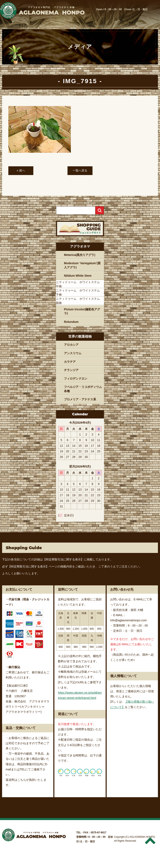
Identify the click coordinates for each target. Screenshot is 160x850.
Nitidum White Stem (77, 275)
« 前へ (21, 170)
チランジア (71, 370)
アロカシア (71, 344)
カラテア (70, 361)
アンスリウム (72, 353)
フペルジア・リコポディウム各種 (83, 389)
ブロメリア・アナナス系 (80, 399)
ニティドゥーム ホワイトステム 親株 (79, 301)
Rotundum (71, 321)
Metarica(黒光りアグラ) (79, 255)
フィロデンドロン (75, 378)
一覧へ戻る (80, 170)
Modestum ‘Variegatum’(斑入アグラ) (82, 265)
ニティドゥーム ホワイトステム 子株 (79, 292)
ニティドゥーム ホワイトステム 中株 (79, 284)
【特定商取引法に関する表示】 (63, 559)
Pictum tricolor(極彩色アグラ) (82, 311)
